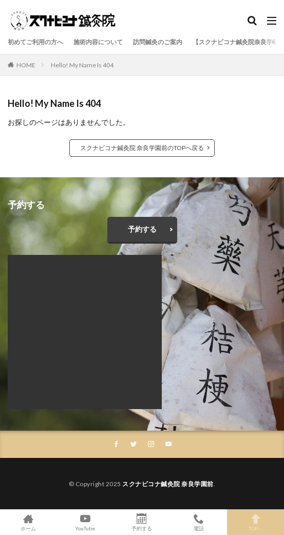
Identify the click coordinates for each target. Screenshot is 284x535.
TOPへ (255, 522)
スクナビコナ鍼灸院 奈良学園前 (168, 484)
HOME (25, 65)
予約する (142, 229)
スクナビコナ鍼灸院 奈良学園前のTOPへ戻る (142, 148)
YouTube (85, 522)
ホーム (28, 522)
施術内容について (98, 42)
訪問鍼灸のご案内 (157, 42)
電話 (199, 522)
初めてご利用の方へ (35, 42)
